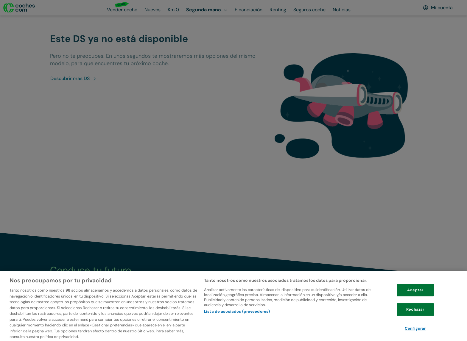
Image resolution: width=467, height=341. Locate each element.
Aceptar (415, 298)
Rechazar (415, 317)
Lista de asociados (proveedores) (237, 319)
